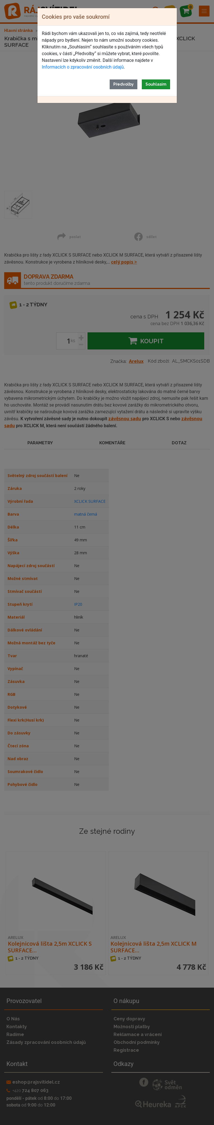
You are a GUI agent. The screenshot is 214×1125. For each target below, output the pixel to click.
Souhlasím (155, 84)
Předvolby (123, 84)
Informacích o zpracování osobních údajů (83, 67)
